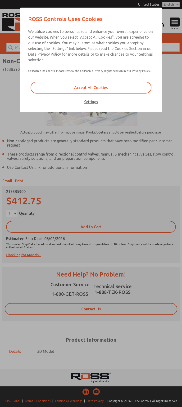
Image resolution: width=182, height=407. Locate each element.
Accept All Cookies (91, 87)
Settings (91, 102)
